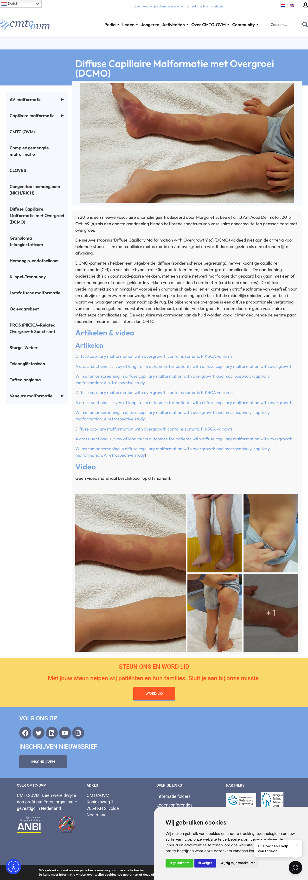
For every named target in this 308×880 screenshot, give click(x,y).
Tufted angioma (25, 379)
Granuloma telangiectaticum (26, 241)
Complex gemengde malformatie (29, 151)
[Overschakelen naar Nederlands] (282, 5)
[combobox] (282, 24)
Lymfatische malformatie (35, 293)
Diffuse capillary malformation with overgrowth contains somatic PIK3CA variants (154, 356)
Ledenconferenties (174, 804)
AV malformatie (37, 99)
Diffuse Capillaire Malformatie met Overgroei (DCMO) (37, 215)
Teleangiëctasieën (27, 363)
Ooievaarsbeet (24, 309)
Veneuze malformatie (37, 396)
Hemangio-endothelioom (34, 260)
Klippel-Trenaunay (28, 276)
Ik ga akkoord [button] (179, 863)
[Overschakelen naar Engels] (291, 5)
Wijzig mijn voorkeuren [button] (238, 863)
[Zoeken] (304, 24)
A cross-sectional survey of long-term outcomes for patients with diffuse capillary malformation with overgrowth (183, 366)
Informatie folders (173, 796)
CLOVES (18, 170)
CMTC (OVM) (22, 131)
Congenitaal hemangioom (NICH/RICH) (35, 190)
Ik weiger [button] (205, 863)
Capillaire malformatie (37, 115)
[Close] (297, 845)
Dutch (9, 4)
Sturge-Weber (24, 347)
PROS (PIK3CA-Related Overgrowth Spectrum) (33, 328)
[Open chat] (295, 867)
